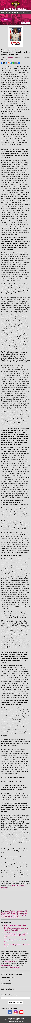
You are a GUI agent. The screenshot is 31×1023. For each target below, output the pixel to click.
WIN (29, 12)
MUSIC (22, 12)
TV (26, 12)
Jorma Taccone (10, 911)
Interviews (11, 60)
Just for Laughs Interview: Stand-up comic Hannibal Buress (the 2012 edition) (16, 935)
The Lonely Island (14, 917)
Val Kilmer (19, 913)
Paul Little (10, 57)
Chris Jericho (11, 915)
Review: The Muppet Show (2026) (15, 925)
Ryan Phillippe (10, 913)
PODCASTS (3, 12)
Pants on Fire (5, 965)
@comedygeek (14, 967)
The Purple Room (9, 962)
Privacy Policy (8, 1019)
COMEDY (16, 12)
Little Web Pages (20, 1021)
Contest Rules (23, 1019)
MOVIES (10, 12)
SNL (6, 917)
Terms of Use (16, 1019)
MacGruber (19, 911)
